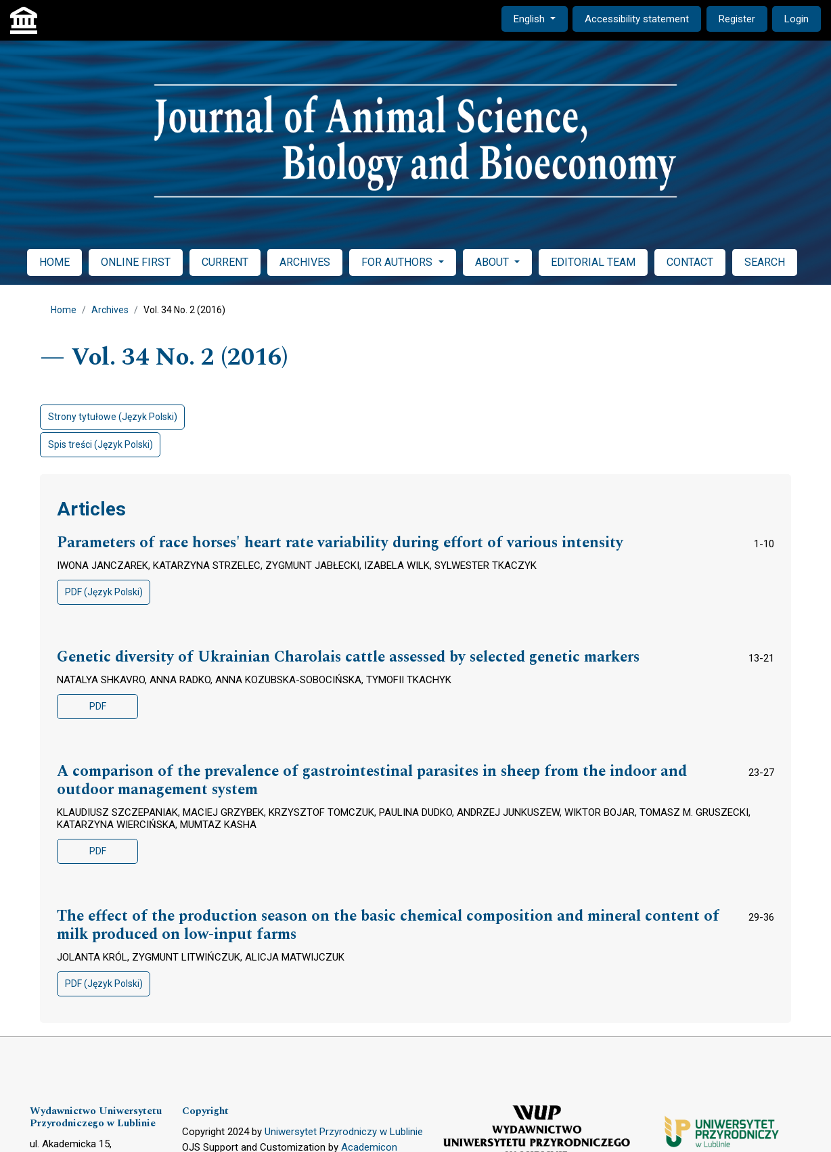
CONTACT (690, 262)
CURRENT (225, 262)
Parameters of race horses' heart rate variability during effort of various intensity (340, 543)
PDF (97, 706)
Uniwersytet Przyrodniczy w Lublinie (344, 1132)
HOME (54, 262)
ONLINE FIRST (136, 262)
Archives (110, 309)
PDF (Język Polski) (104, 591)
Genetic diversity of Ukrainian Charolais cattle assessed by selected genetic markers (348, 657)
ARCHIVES (304, 262)
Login (796, 19)
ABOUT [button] (493, 262)
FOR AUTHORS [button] (398, 262)
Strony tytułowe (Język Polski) (112, 416)
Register (737, 19)
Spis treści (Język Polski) (100, 444)
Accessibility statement (637, 19)
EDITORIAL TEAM (593, 262)
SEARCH (764, 262)
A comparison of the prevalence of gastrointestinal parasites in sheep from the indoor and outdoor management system (372, 781)
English (540, 18)
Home (63, 309)
